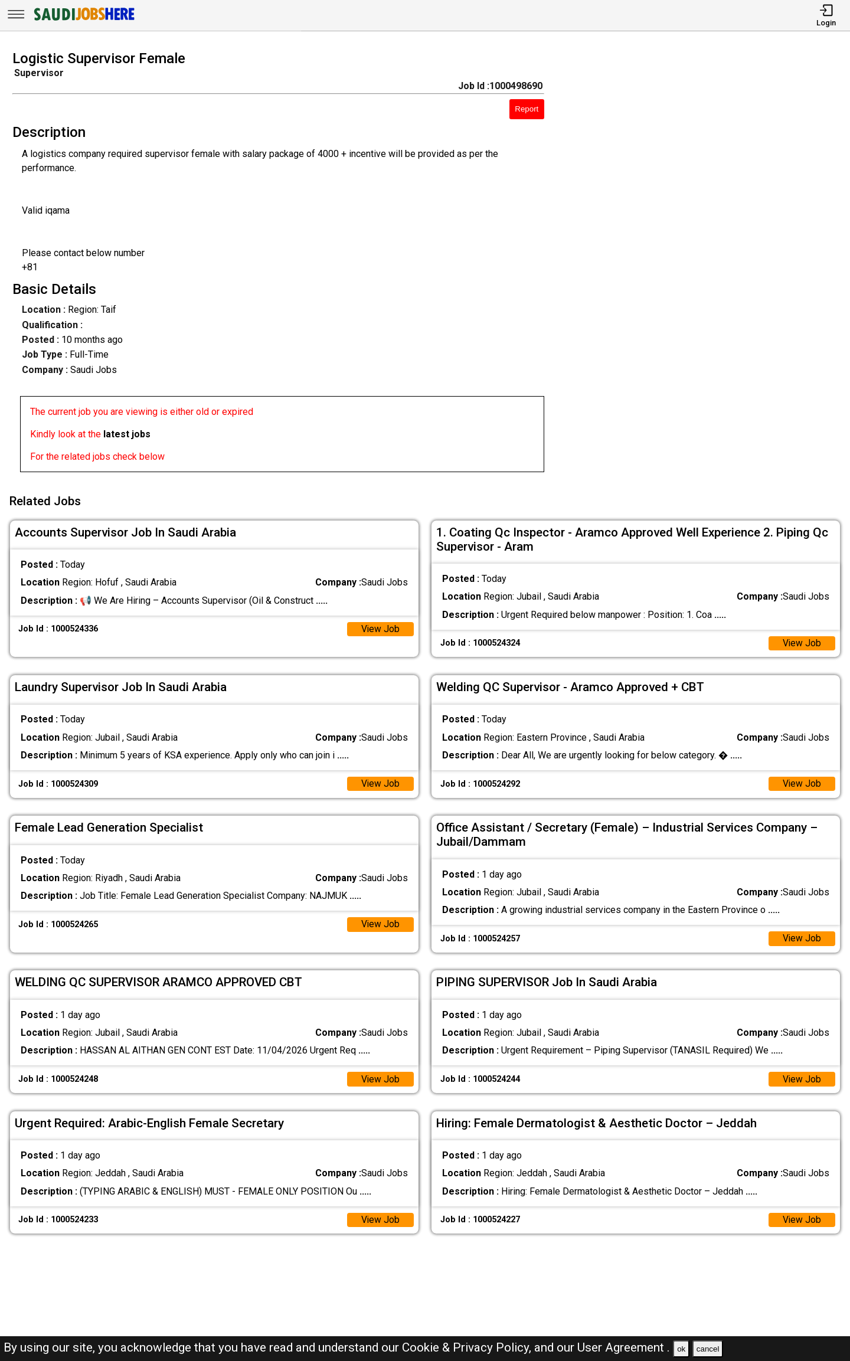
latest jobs (127, 434)
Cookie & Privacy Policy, (468, 1347)
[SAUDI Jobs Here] (83, 20)
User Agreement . (623, 1347)
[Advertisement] (708, 265)
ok (681, 1348)
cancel (708, 1348)
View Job (380, 627)
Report (526, 108)
